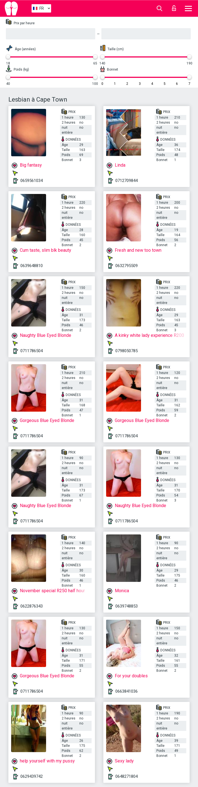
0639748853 (126, 606)
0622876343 (31, 606)
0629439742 (31, 776)
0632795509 (126, 265)
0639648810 (31, 265)
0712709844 (126, 180)
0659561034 (31, 180)
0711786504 (31, 350)
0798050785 (126, 350)
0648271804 (126, 776)
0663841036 (126, 691)
